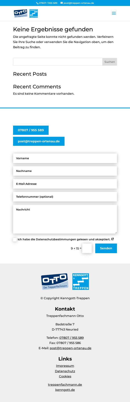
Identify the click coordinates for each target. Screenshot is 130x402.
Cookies (65, 376)
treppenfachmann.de (65, 384)
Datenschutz (65, 371)
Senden (106, 248)
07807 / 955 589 (31, 130)
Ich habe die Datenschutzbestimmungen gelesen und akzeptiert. (63, 239)
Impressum (65, 366)
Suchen (109, 62)
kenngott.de (65, 390)
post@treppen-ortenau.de (39, 141)
